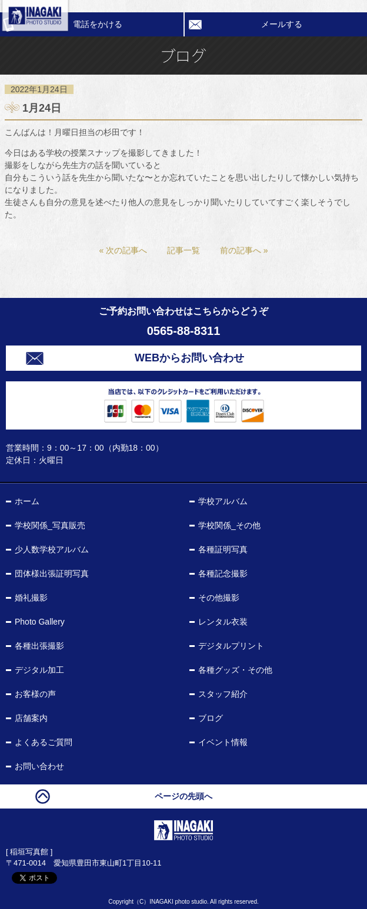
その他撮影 (218, 597)
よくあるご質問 (43, 742)
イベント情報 (223, 742)
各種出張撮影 (39, 645)
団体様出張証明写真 (52, 573)
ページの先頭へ (183, 796)
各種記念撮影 (223, 573)
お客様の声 (35, 694)
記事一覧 (183, 250)
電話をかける (97, 24)
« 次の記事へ (123, 250)
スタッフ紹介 (223, 694)
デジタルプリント (231, 645)
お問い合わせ (39, 766)
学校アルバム (223, 501)
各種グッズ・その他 (235, 670)
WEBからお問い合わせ (189, 358)
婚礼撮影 (31, 597)
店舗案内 (31, 718)
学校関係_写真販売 (50, 525)
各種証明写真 (223, 549)
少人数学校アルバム (52, 549)
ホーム (27, 501)
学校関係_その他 (229, 525)
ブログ (210, 718)
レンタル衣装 (223, 621)
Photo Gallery (40, 621)
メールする (281, 24)
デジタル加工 (39, 670)
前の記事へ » (244, 250)
